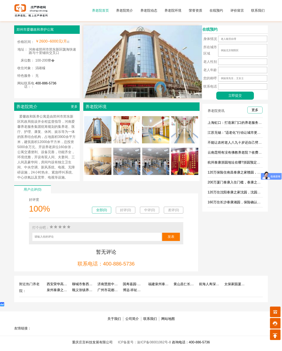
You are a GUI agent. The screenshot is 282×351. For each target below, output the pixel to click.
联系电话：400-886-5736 (106, 264)
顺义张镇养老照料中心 (82, 290)
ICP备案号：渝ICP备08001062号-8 (145, 342)
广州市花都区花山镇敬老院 (108, 290)
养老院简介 (124, 10)
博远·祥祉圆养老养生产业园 (133, 290)
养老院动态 (148, 10)
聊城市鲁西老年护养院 (82, 284)
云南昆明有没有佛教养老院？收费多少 (236, 152)
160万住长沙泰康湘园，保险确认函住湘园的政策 (244, 202)
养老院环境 (172, 10)
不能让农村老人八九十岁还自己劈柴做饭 (238, 142)
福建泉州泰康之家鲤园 (158, 284)
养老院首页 (100, 10)
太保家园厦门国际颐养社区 (234, 284)
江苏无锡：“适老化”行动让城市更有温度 (237, 132)
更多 (74, 106)
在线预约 (216, 10)
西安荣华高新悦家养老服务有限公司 (57, 284)
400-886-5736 (45, 83)
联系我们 (258, 10)
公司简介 (132, 319)
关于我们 (114, 319)
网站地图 (168, 319)
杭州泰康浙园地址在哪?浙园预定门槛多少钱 (241, 162)
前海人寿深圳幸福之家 (209, 284)
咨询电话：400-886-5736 (191, 342)
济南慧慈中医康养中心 (108, 284)
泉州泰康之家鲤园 (57, 290)
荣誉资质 (195, 10)
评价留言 (237, 10)
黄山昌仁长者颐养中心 (184, 284)
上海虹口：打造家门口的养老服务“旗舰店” (239, 122)
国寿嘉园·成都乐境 (133, 284)
